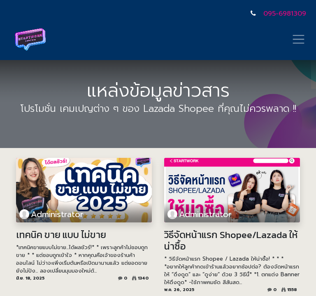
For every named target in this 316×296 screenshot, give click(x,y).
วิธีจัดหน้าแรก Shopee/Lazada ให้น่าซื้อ (231, 240)
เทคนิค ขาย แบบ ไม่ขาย (61, 234)
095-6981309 (284, 13)
